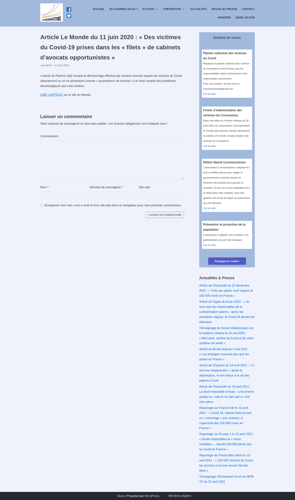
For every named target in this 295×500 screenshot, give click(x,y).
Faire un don (245, 17)
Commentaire (49, 136)
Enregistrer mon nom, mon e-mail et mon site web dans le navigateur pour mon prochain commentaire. (113, 205)
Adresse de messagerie (106, 187)
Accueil (98, 9)
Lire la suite (209, 93)
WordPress (152, 496)
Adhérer (224, 17)
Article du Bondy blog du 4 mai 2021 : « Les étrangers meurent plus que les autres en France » (224, 354)
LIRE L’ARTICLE (51, 94)
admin (48, 65)
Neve (120, 496)
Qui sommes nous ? (123, 9)
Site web (144, 187)
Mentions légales (180, 495)
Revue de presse (224, 9)
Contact (248, 9)
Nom (44, 187)
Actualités (198, 9)
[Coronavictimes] (51, 13)
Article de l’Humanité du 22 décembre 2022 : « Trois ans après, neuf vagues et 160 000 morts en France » (226, 290)
